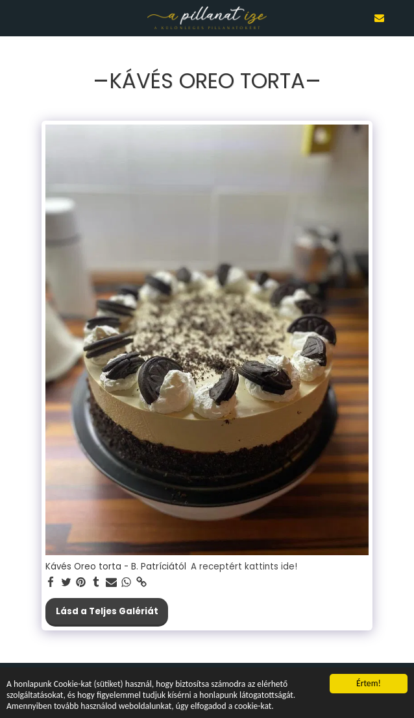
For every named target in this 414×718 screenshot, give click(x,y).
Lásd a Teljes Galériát (107, 611)
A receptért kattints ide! (244, 567)
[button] (14, 17)
